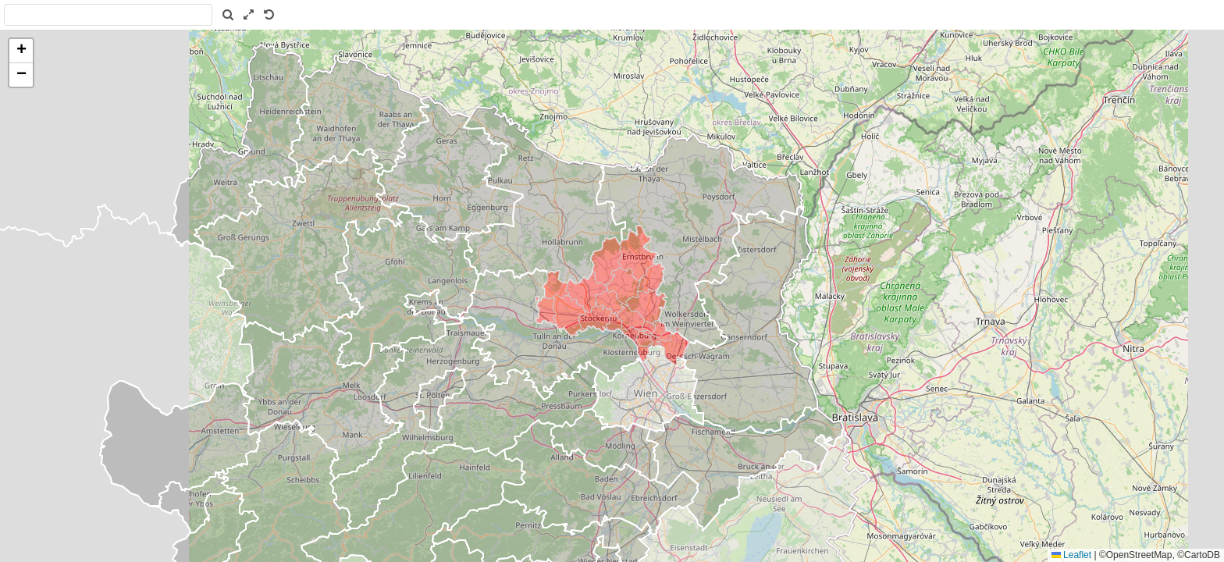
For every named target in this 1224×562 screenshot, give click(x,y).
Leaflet (1071, 555)
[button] (21, 51)
